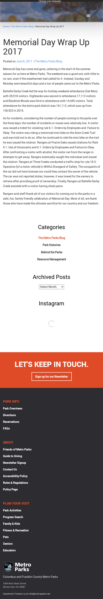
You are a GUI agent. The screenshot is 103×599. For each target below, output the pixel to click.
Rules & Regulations (15, 483)
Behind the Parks (51, 252)
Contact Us (10, 470)
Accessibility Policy (15, 476)
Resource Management (51, 259)
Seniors (8, 544)
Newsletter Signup (14, 463)
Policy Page (10, 490)
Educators (9, 551)
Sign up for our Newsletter (51, 377)
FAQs (6, 429)
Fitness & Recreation (16, 531)
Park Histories (51, 245)
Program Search (13, 517)
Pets (6, 537)
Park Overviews (12, 409)
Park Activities (12, 511)
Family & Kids (11, 524)
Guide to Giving (12, 456)
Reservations (11, 422)
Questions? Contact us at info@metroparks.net (26, 594)
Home (6, 26)
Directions (9, 415)
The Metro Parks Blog (22, 26)
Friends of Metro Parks (17, 450)
